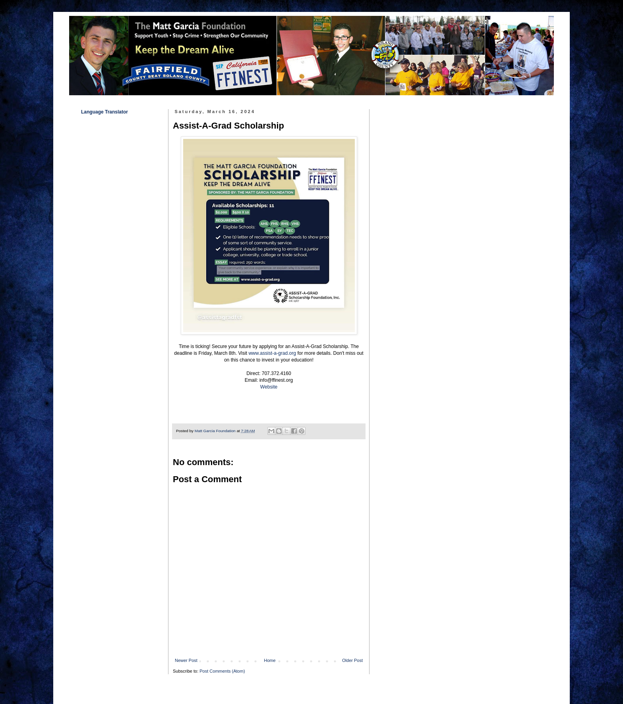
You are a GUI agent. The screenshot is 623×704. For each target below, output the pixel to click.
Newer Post (186, 660)
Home (269, 660)
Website (268, 387)
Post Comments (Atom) (222, 671)
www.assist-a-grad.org (272, 353)
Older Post (352, 660)
